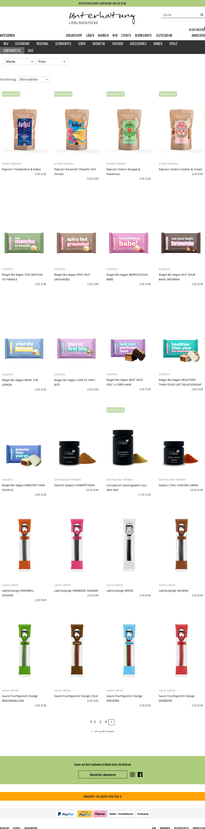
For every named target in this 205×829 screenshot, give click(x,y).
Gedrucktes (63, 43)
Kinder (158, 43)
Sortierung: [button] (8, 79)
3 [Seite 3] (100, 722)
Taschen (117, 43)
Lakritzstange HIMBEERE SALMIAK (76, 590)
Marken (103, 35)
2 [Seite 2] (95, 722)
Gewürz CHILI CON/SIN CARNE (178, 485)
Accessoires (138, 43)
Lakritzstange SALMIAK (174, 590)
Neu (6, 43)
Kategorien (7, 35)
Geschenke (22, 43)
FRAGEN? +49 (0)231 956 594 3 (102, 796)
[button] (198, 35)
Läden (90, 35)
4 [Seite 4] (106, 722)
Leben (82, 43)
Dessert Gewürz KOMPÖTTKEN (74, 485)
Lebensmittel (12, 50)
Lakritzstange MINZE (120, 590)
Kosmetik (99, 43)
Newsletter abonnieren (103, 774)
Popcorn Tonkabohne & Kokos (21, 169)
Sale (31, 50)
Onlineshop (74, 35)
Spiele (173, 43)
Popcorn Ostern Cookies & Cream (180, 169)
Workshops (143, 35)
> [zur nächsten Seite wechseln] (111, 722)
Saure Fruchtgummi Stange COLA (76, 696)
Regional (42, 43)
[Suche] (183, 15)
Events (126, 35)
